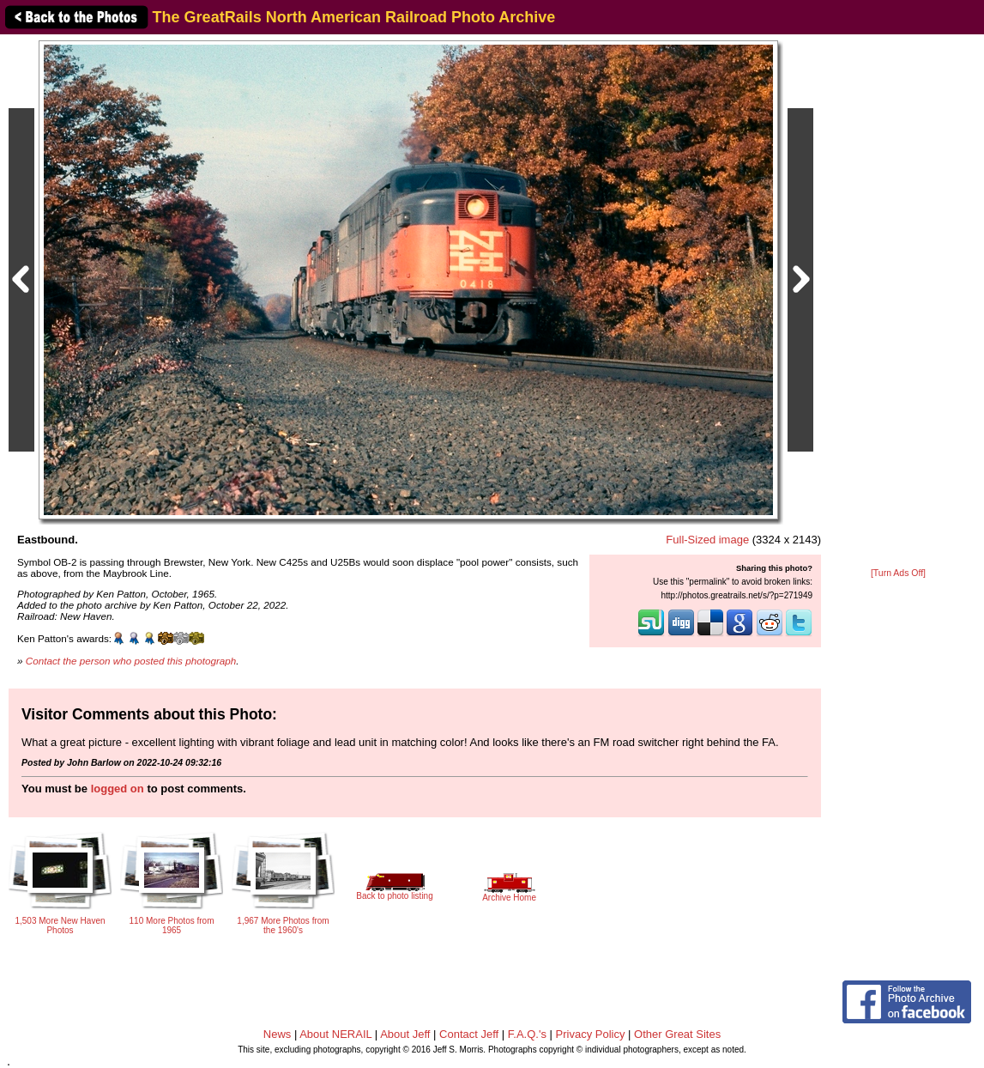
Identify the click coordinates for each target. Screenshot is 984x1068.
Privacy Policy (590, 1034)
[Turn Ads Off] (898, 573)
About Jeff (405, 1034)
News (277, 1034)
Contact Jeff (468, 1034)
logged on (117, 788)
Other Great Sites (677, 1034)
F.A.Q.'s (527, 1034)
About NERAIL (335, 1034)
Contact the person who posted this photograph (131, 660)
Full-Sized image (707, 539)
